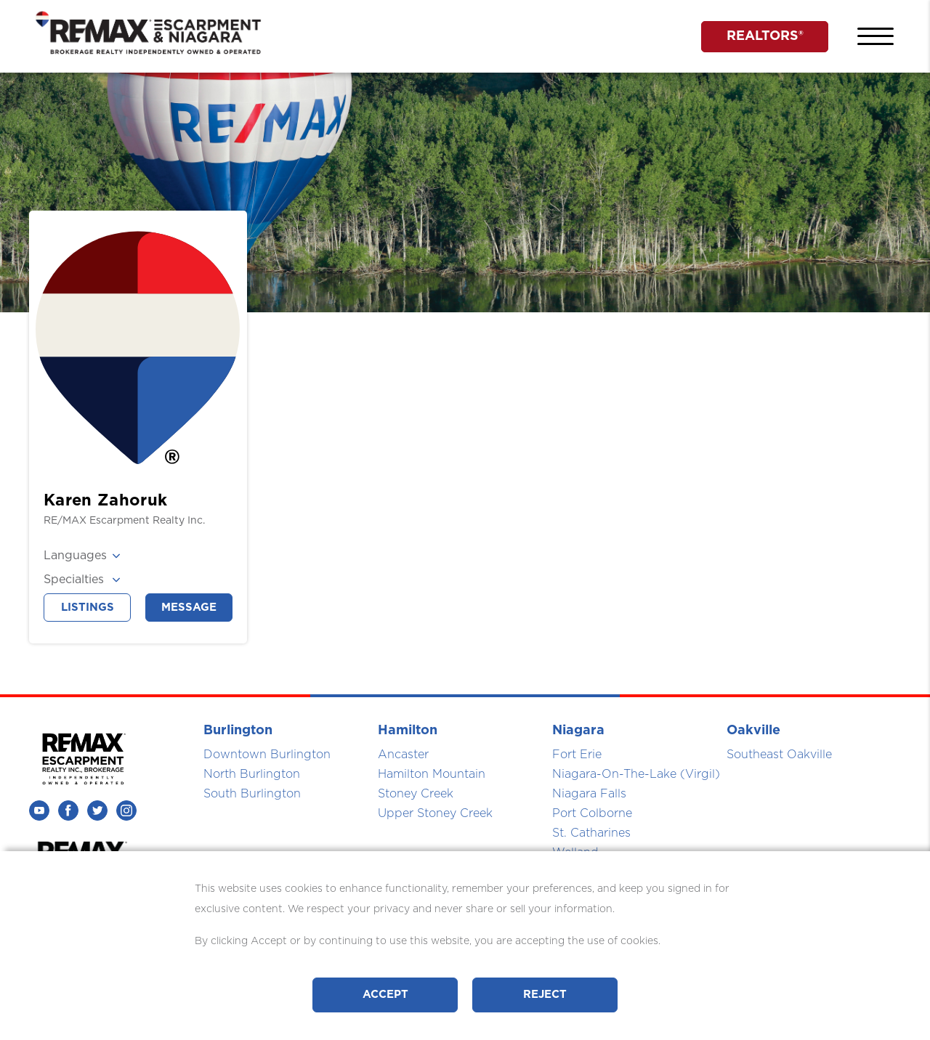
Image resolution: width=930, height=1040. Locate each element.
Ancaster (403, 754)
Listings (87, 607)
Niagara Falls (589, 794)
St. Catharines (591, 833)
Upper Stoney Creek (435, 813)
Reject (545, 994)
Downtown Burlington (267, 754)
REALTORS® (765, 36)
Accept (385, 994)
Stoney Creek (415, 794)
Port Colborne (592, 813)
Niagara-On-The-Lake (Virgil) (636, 774)
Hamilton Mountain (431, 774)
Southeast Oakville (779, 754)
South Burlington (252, 794)
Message (189, 607)
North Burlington (251, 774)
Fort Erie (577, 754)
